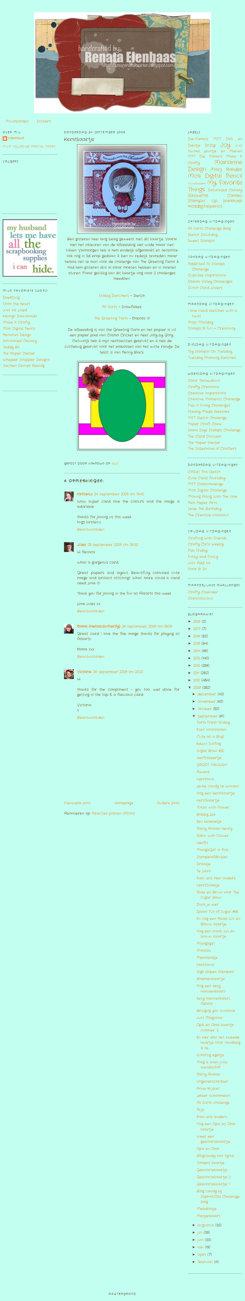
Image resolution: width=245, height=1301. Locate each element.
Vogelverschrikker (212, 1081)
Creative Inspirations (207, 393)
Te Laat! (204, 871)
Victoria (84, 671)
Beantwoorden (91, 529)
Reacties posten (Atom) (113, 813)
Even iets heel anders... (216, 878)
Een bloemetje (209, 821)
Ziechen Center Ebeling (23, 365)
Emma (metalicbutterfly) (98, 626)
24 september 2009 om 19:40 (119, 494)
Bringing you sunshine (216, 1010)
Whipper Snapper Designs (26, 359)
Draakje (204, 864)
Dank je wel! (207, 904)
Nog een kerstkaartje (216, 793)
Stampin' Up (203, 201)
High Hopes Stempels (215, 971)
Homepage (123, 803)
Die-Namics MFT (204, 139)
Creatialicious (200, 598)
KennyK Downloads (20, 316)
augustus (206, 1225)
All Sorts (109, 306)
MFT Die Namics (205, 156)
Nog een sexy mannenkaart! (211, 988)
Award (203, 772)
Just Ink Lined (15, 310)
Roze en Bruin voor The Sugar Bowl (218, 895)
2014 (197, 650)
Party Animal (208, 1074)
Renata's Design (17, 334)
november (207, 701)
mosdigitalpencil (205, 206)
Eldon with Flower (213, 835)
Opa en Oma (208, 1148)
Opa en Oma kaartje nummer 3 (215, 1027)
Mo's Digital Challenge (207, 490)
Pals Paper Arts (202, 502)
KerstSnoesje (208, 885)
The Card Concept (205, 436)
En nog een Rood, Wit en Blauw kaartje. (218, 921)
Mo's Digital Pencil (19, 328)
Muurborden (17, 121)
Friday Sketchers (114, 295)
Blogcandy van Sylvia (215, 1155)
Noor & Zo (197, 569)
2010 (197, 680)
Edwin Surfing (209, 743)
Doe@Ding (11, 297)
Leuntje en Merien (223, 151)
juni (201, 1239)
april (202, 1254)
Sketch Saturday (203, 234)
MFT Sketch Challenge (207, 418)
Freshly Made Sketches (208, 411)
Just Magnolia (209, 1017)
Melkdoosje (207, 1208)
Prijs (200, 1109)
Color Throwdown (204, 380)
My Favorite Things (215, 186)
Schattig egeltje (210, 1055)
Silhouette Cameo (215, 196)
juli (201, 1232)
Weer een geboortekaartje (213, 1139)
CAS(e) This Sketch (204, 471)
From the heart (16, 303)
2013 (197, 658)
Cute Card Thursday (206, 478)
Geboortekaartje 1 (213, 1184)
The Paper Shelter (19, 353)
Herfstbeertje (209, 757)
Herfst (202, 842)
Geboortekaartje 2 (214, 1177)
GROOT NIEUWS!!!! (212, 765)
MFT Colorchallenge (205, 484)
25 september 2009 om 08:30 (113, 544)
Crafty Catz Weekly (205, 544)
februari (206, 1262)
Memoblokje (207, 957)
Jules (81, 544)
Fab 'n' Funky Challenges (209, 405)
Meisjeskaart (208, 1216)
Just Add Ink (199, 563)
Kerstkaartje (79, 139)
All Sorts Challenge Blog (209, 228)
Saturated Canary (19, 340)
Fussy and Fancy (203, 556)
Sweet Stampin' (201, 240)
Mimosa (204, 950)
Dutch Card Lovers (205, 287)
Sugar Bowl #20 (210, 750)
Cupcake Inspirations (207, 275)
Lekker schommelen (214, 1095)
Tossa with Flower (213, 807)
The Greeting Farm (111, 318)
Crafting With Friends (207, 538)
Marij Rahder (226, 170)
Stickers (44, 121)
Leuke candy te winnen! (218, 786)
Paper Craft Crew (205, 423)
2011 (197, 673)
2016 (197, 636)
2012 (197, 665)
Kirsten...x (85, 494)
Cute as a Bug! (210, 736)
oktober (205, 708)
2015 (197, 643)
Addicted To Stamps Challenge (206, 266)
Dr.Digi (210, 145)
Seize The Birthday (204, 508)
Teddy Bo (11, 347)
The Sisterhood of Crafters (212, 448)
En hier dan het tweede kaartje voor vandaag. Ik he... (219, 1043)
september (208, 716)
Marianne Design (215, 165)
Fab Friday (197, 550)
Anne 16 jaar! (208, 1088)
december (208, 694)
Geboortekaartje (212, 1170)
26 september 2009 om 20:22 (118, 671)
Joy (225, 145)
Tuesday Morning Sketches (212, 357)
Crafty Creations (203, 386)
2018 (197, 621)
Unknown (16, 138)
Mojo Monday (200, 322)
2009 (197, 687)
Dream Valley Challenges (210, 281)
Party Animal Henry (214, 828)
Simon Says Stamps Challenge (214, 430)
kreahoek (232, 201)
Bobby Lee (206, 814)
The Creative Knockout (208, 515)
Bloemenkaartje (211, 978)
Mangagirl (206, 943)
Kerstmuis (205, 779)
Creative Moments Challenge (214, 399)
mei (201, 1247)
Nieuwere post (77, 803)
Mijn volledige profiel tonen (29, 147)
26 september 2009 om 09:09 (147, 626)
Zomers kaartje (211, 1162)
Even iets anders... (212, 1116)
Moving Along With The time (212, 496)
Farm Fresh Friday (213, 722)
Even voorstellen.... (212, 729)
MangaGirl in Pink (212, 849)
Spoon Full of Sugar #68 (217, 911)
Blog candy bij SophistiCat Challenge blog (218, 1196)
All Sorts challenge (213, 1102)
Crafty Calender (203, 592)
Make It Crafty (16, 322)
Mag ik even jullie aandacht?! (212, 1065)
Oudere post (168, 803)
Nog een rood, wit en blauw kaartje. (216, 934)
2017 (197, 628)
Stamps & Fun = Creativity (211, 328)
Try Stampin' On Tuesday (210, 351)
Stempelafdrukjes (212, 857)
